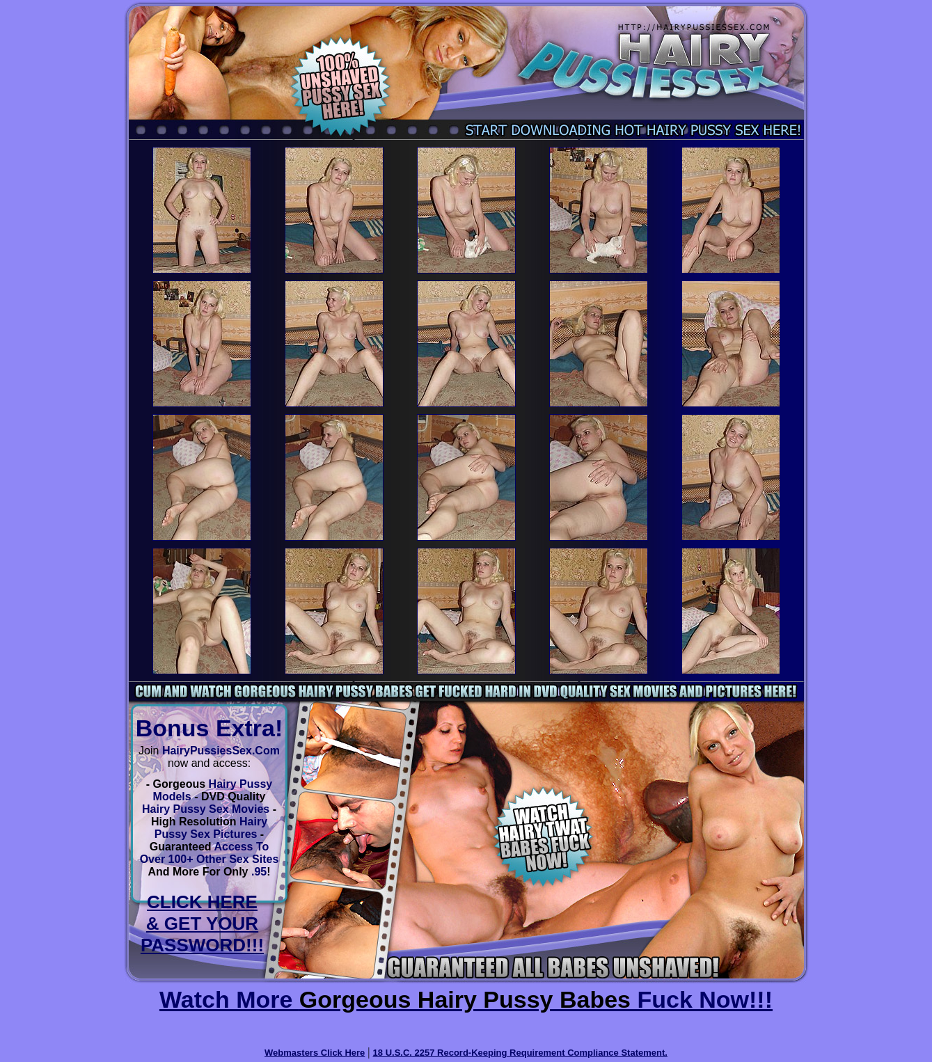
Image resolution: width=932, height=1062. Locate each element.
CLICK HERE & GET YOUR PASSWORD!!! (202, 923)
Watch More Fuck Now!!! (466, 999)
